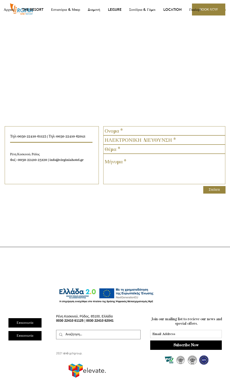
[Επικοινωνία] (25, 335)
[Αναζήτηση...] (97, 334)
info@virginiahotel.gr (67, 160)
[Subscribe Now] (186, 345)
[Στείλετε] (214, 190)
